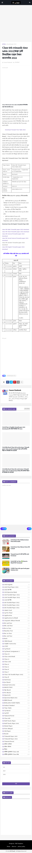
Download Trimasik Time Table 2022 (15, 129)
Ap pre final (17, 613)
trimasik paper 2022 (11, 44)
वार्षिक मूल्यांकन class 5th (17, 752)
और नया (4, 528)
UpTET (17, 713)
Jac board (17, 682)
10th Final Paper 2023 (17, 587)
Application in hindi (17, 618)
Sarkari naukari (17, 706)
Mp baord (17, 690)
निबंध (17, 749)
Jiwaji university (17, 685)
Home (8, 846)
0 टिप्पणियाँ (17, 62)
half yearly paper (17, 721)
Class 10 (17, 654)
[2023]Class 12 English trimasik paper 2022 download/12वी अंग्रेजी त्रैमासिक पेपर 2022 (13, 428)
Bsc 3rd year (17, 636)
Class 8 (17, 677)
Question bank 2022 (17, 698)
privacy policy (21, 846)
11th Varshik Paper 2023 (17, 595)
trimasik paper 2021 (17, 736)
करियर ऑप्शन (17, 744)
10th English (17, 585)
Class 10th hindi (17, 657)
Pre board (17, 693)
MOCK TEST (17, 687)
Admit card (17, 610)
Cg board (17, 649)
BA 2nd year (17, 623)
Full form (17, 680)
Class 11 (17, 659)
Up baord (17, 711)
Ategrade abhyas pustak (17, 621)
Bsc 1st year (17, 633)
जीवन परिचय (17, 747)
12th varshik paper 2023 (17, 598)
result (17, 734)
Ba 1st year (17, 628)
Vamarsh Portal (17, 716)
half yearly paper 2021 (17, 724)
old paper (17, 731)
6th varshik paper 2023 (17, 605)
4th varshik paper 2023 (17, 603)
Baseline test (17, 631)
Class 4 (17, 664)
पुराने (29, 528)
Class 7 (17, 672)
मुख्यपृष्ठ (3, 44)
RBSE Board (17, 700)
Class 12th (17, 662)
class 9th (17, 718)
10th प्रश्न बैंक (17, 590)
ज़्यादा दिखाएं (26, 408)
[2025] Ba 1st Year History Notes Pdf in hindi (20, 547)
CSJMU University (17, 644)
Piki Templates (19, 843)
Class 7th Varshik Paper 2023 (17, 675)
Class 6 (17, 669)
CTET (17, 646)
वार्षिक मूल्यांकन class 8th (17, 754)
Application (17, 616)
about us (14, 846)
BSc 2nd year (17, 626)
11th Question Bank (17, 592)
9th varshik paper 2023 (17, 608)
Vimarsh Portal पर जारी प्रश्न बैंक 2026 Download (20, 555)
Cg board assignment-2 (17, 651)
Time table (17, 708)
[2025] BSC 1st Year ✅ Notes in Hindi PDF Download (19, 562)
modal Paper (17, 726)
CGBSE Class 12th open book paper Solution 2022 (20, 569)
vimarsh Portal (17, 742)
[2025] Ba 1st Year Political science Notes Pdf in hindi (20, 540)
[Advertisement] (16, 23)
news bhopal (17, 729)
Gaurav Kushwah (15, 390)
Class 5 (17, 667)
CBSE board (17, 641)
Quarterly (17, 695)
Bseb (17, 639)
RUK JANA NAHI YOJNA (17, 703)
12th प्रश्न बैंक (17, 600)
